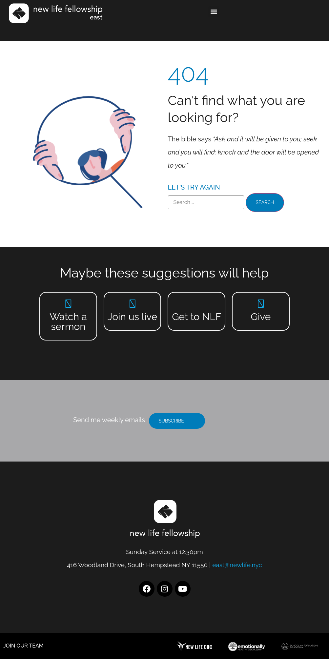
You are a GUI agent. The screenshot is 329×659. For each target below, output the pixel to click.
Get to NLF (196, 316)
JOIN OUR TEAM (23, 646)
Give (261, 316)
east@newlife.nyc (237, 564)
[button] (213, 11)
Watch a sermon (68, 321)
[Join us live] (132, 303)
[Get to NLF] (196, 303)
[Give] (260, 303)
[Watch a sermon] (68, 303)
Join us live (132, 316)
